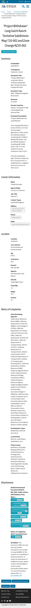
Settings (27, 1)
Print (12, 586)
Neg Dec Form (19, 516)
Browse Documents (22, 597)
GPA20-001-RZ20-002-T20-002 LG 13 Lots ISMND (19, 511)
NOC (16, 537)
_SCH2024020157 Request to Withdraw (19, 504)
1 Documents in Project (9, 51)
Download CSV (6, 581)
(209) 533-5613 (16, 217)
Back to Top (5, 591)
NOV (16, 520)
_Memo (17, 499)
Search (9, 12)
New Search (5, 586)
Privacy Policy (5, 594)
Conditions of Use (22, 591)
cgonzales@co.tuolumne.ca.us (20, 224)
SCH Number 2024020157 (21, 12)
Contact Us (20, 1)
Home (3, 12)
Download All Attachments (20, 581)
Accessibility (20, 594)
